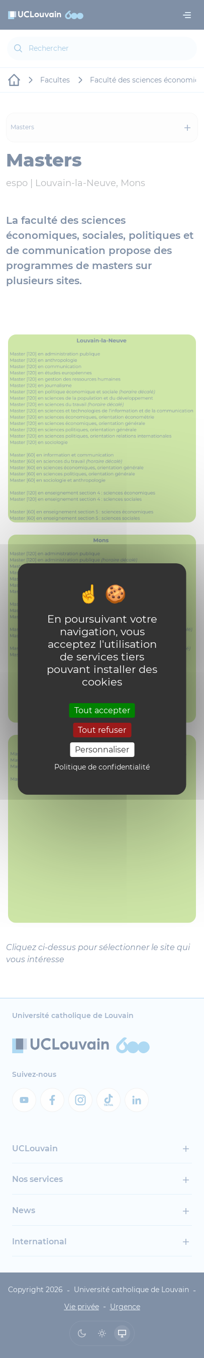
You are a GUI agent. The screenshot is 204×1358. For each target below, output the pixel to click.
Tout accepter (102, 710)
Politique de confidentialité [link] (102, 767)
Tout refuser (102, 730)
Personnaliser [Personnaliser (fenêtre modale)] (102, 749)
